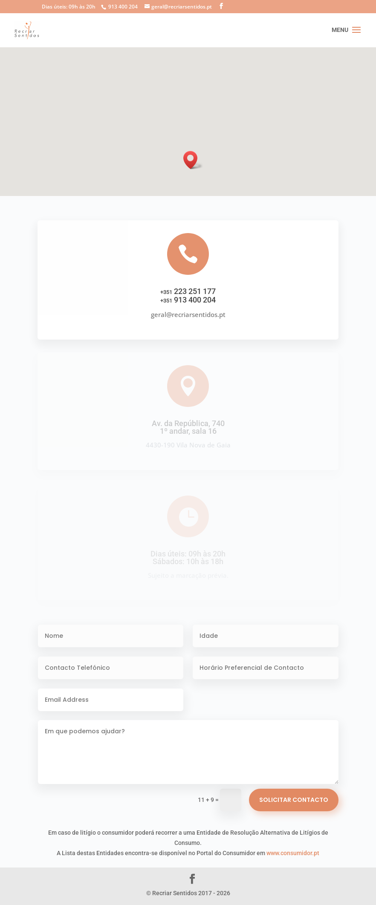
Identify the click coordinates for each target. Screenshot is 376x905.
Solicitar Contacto (293, 799)
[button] (193, 160)
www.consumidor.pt (292, 853)
